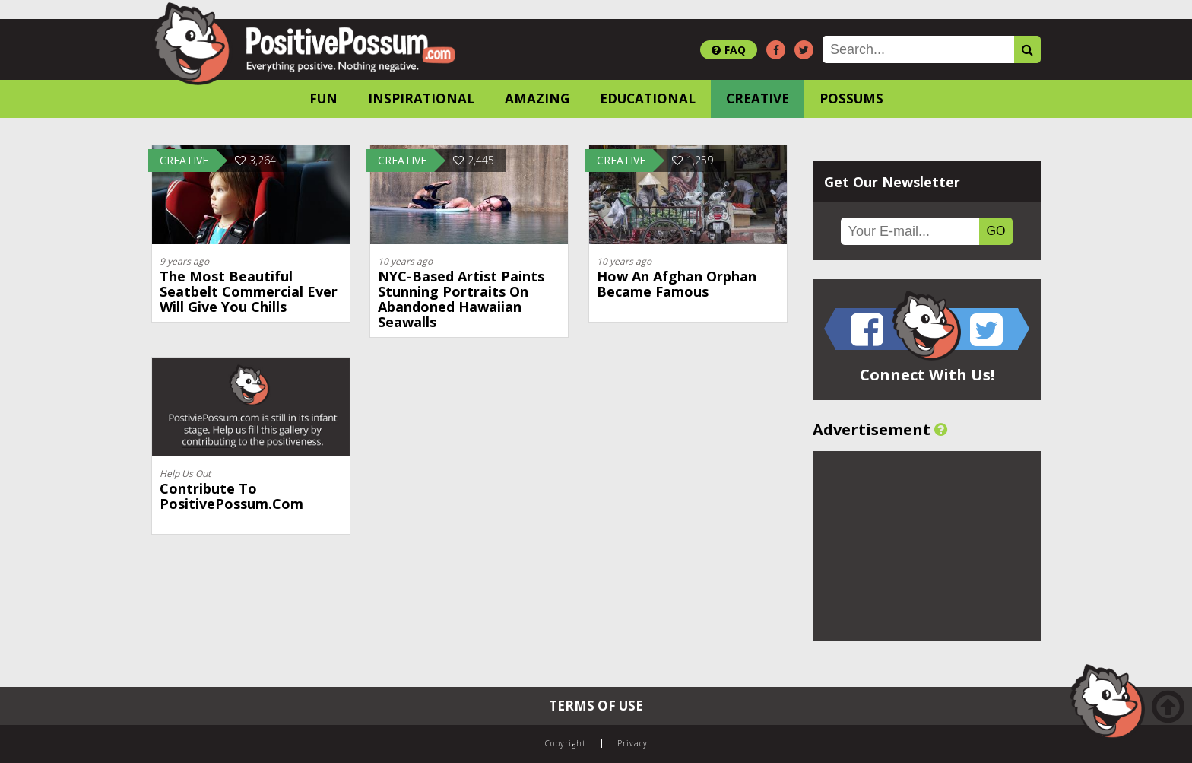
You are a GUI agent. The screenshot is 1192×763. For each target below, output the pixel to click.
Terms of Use (596, 705)
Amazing (537, 98)
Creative (757, 98)
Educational (648, 98)
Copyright (565, 743)
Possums (851, 98)
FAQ (729, 50)
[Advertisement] (927, 546)
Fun (323, 98)
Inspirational (421, 98)
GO (996, 230)
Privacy (632, 743)
